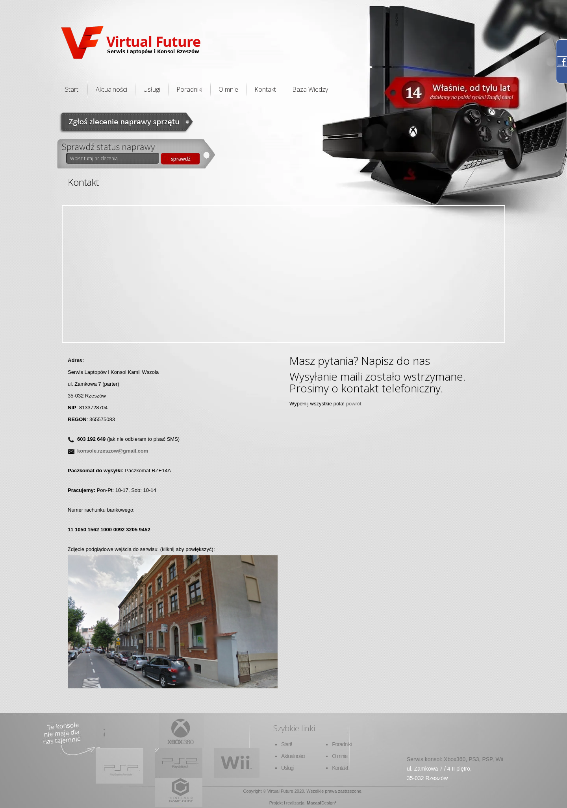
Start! (72, 89)
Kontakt (265, 89)
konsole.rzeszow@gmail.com (112, 451)
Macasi (314, 803)
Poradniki (189, 89)
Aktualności (111, 89)
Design (328, 803)
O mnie (228, 89)
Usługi (151, 89)
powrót (353, 404)
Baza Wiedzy (310, 89)
